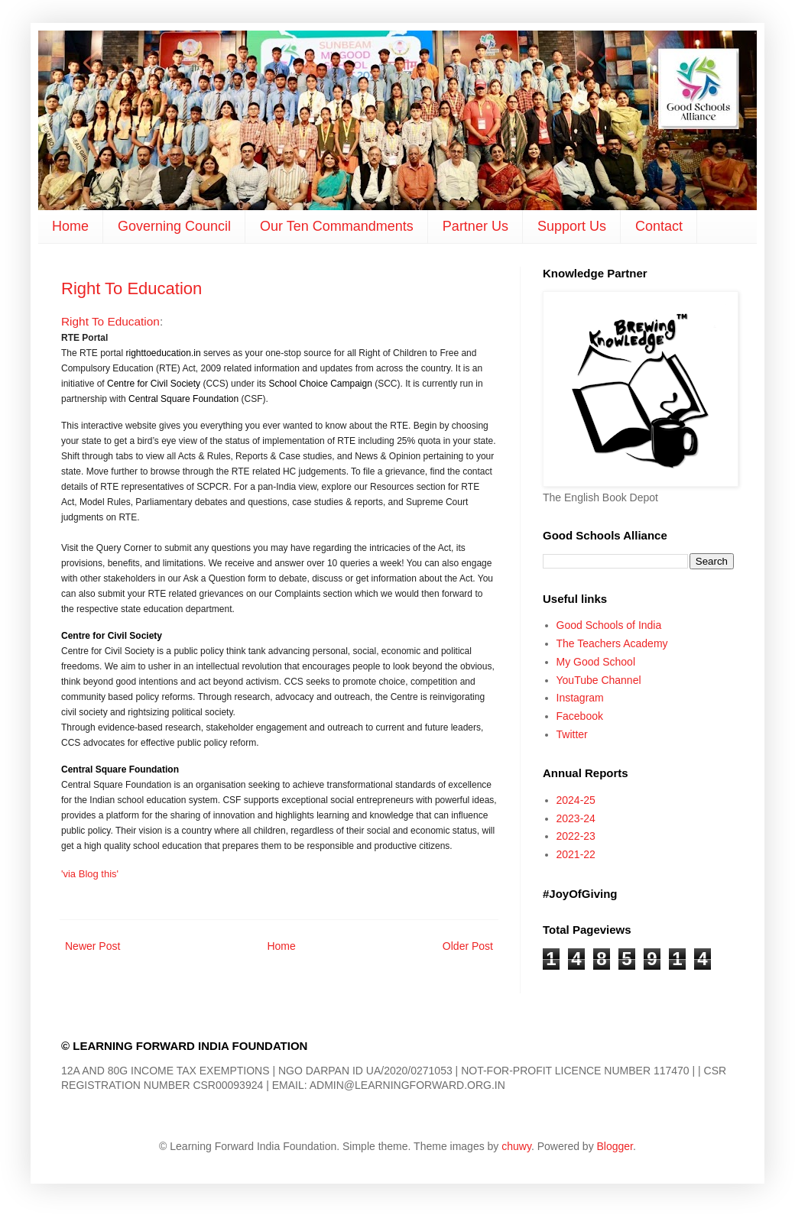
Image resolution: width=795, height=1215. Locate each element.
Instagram (580, 698)
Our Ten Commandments (337, 226)
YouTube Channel (598, 680)
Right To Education (131, 288)
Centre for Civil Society (153, 383)
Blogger (615, 1146)
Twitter (572, 734)
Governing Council (174, 226)
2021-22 (575, 854)
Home (70, 226)
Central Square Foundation (183, 399)
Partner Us (475, 226)
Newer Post (92, 946)
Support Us (571, 226)
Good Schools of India (609, 625)
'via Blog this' (89, 874)
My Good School (596, 662)
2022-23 (575, 836)
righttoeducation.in (162, 353)
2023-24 (575, 818)
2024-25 (575, 800)
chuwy (516, 1146)
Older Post (468, 946)
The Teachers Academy (612, 643)
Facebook (579, 716)
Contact (659, 226)
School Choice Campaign (320, 383)
